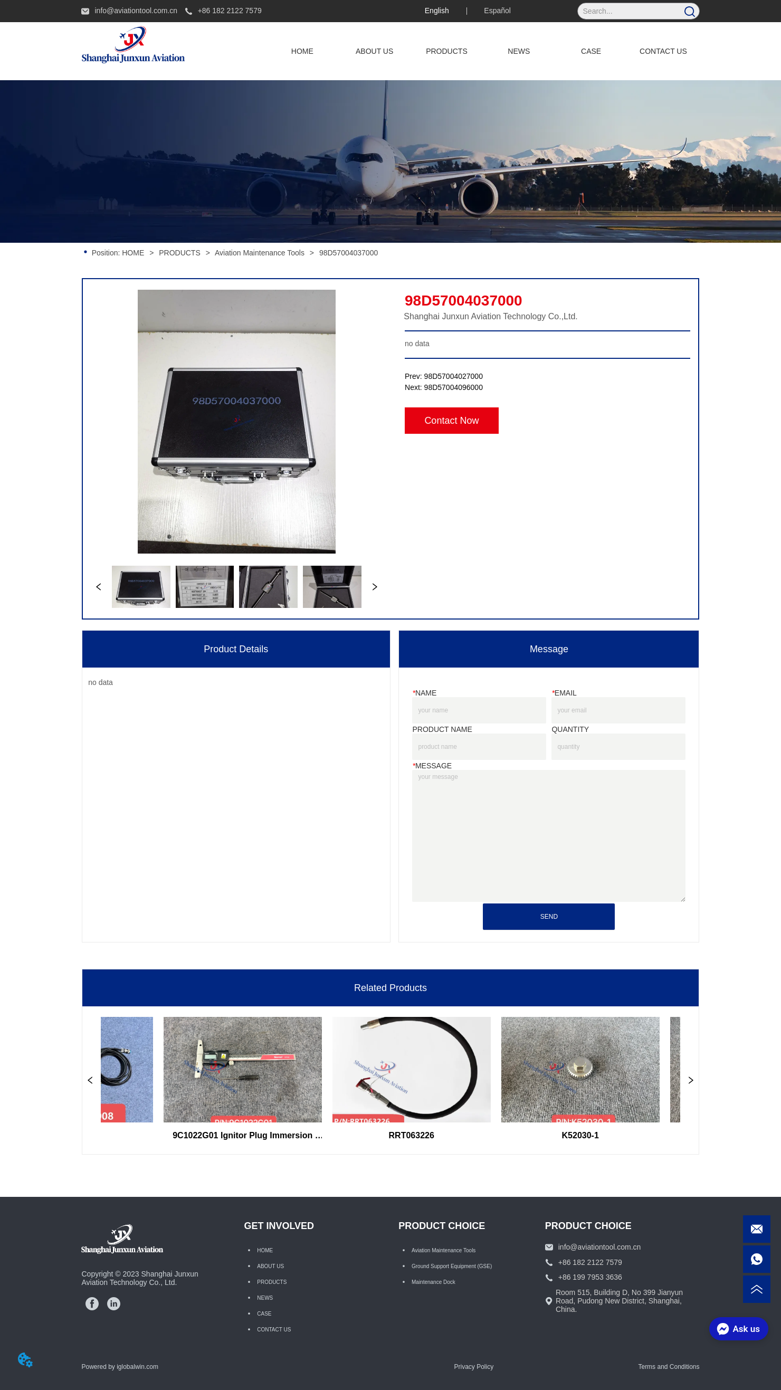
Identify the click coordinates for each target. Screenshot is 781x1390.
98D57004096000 (453, 387)
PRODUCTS (179, 253)
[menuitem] (447, 51)
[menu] (482, 51)
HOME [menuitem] (302, 51)
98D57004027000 (453, 376)
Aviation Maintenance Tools (260, 253)
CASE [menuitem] (591, 51)
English (437, 10)
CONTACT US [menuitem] (663, 51)
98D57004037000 (347, 253)
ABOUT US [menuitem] (374, 51)
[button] (446, 51)
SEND (549, 916)
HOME (133, 253)
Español (497, 10)
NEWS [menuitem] (519, 51)
